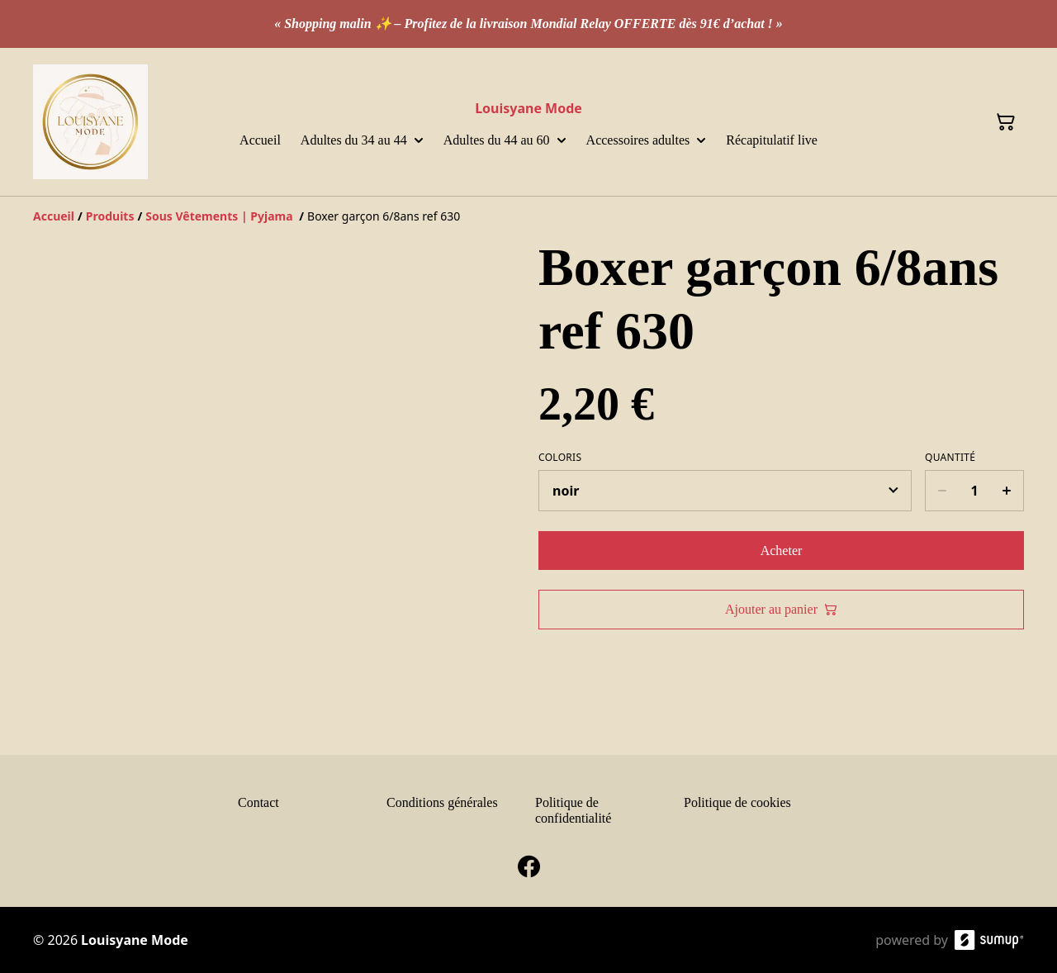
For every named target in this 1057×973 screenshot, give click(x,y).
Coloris (559, 457)
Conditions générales (442, 802)
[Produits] (110, 216)
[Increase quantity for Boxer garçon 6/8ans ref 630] (1007, 490)
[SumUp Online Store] (989, 940)
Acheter (782, 550)
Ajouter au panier (781, 609)
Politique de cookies (737, 802)
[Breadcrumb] (528, 216)
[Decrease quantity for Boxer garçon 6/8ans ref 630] (942, 490)
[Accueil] (53, 216)
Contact (258, 802)
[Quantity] (974, 490)
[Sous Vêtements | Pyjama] (220, 216)
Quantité (950, 457)
